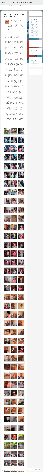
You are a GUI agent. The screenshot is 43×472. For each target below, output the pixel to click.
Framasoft (33, 66)
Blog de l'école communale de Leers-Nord (17, 2)
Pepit (32, 53)
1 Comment (20, 19)
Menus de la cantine (35, 45)
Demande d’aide (34, 34)
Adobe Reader (33, 62)
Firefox (32, 64)
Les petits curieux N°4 (35, 32)
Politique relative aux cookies (24, 470)
